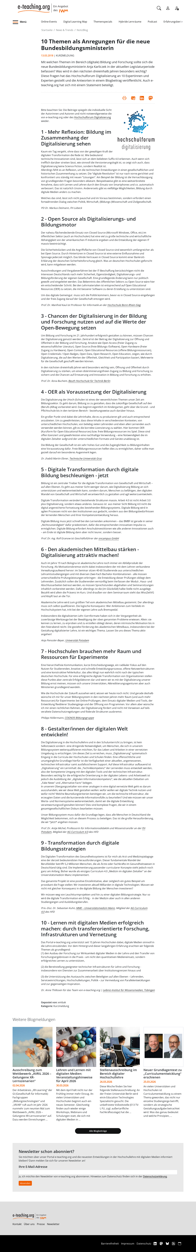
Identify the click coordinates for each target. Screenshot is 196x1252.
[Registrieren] (177, 8)
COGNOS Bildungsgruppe (79, 717)
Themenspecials (103, 21)
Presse (41, 1224)
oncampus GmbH (108, 538)
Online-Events (49, 21)
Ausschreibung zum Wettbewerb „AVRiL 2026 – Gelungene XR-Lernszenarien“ (32, 1075)
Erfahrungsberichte (175, 21)
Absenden (25, 1183)
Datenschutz (144, 1243)
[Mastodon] (162, 1243)
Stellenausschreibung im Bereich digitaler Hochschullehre (118, 1073)
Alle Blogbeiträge (98, 1130)
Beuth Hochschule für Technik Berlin (89, 381)
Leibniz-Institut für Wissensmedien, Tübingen (129, 990)
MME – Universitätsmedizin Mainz (95, 908)
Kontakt (17, 1224)
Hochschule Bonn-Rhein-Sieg (124, 305)
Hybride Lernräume (130, 21)
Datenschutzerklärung (155, 1176)
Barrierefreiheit (110, 1243)
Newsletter (53, 1224)
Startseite (47, 30)
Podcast (152, 21)
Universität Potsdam (77, 640)
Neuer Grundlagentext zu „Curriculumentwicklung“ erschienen (162, 1073)
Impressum (127, 1243)
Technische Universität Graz (85, 458)
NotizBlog (82, 30)
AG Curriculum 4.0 (77, 832)
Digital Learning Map (75, 21)
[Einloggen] (168, 8)
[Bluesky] (168, 1243)
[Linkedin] (155, 1243)
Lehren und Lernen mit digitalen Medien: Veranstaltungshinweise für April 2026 (74, 1075)
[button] (27, 22)
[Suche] (159, 8)
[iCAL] (179, 1243)
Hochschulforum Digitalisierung (92, 117)
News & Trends (64, 30)
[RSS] (174, 1243)
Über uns (29, 1224)
